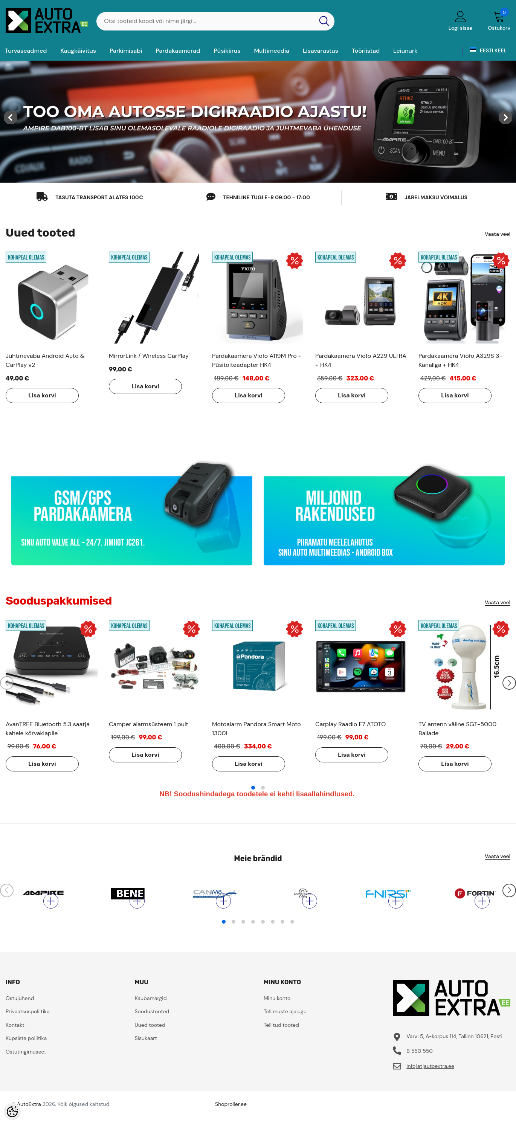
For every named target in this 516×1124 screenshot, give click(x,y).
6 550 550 (419, 1062)
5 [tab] (263, 933)
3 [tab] (243, 933)
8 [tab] (292, 933)
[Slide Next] (509, 683)
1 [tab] (253, 788)
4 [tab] (253, 933)
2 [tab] (263, 788)
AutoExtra (29, 1115)
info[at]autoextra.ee (430, 1077)
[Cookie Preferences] (12, 1111)
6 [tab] (273, 933)
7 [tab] (282, 933)
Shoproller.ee (231, 1115)
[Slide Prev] (7, 683)
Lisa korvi (42, 395)
